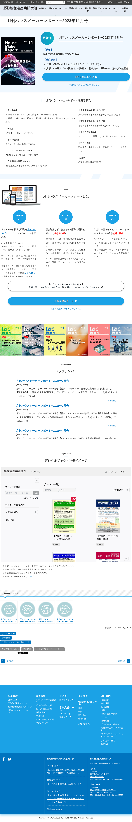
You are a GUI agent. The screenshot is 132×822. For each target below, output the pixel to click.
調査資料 (53, 9)
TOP (4, 15)
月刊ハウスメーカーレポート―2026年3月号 (42, 380)
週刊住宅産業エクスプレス (20, 707)
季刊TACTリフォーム (17, 703)
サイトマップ (107, 737)
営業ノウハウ (42, 723)
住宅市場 (40, 716)
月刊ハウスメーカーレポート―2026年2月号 (42, 405)
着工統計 (100, 2)
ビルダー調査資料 (44, 705)
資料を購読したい (86, 76)
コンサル (82, 715)
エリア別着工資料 (44, 709)
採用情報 (90, 2)
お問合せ (111, 2)
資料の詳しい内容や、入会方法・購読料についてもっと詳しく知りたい (66, 286)
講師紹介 (82, 718)
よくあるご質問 (108, 740)
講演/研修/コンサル (101, 9)
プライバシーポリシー (111, 724)
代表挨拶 (105, 700)
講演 (80, 708)
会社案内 (125, 9)
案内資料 (105, 707)
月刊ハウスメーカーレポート (16, 642)
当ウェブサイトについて (112, 733)
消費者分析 (41, 712)
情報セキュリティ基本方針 (112, 729)
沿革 (103, 710)
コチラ (31, 576)
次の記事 (121, 661)
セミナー (63, 9)
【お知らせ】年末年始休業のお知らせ (65, 784)
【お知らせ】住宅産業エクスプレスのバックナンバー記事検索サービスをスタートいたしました (65, 798)
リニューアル (13, 15)
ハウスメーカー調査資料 (46, 701)
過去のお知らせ (54, 809)
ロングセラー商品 (10, 649)
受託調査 (88, 9)
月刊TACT (12, 700)
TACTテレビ (64, 713)
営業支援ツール (75, 9)
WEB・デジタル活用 (45, 719)
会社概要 (105, 703)
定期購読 (42, 9)
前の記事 (10, 661)
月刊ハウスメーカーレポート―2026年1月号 (42, 430)
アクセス (105, 717)
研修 (80, 711)
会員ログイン (123, 2)
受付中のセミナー (66, 701)
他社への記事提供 (109, 714)
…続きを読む (111, 401)
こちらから (30, 272)
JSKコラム (115, 9)
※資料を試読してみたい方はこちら (84, 85)
